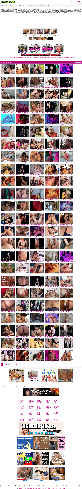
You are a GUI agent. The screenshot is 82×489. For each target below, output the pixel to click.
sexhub (55, 403)
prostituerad (31, 403)
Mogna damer (66, 59)
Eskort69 (16, 59)
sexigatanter (48, 408)
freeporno (31, 400)
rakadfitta (39, 408)
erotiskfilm (31, 405)
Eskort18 (68, 57)
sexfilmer (55, 408)
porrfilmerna (31, 413)
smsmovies (22, 408)
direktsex (21, 402)
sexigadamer (56, 400)
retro (30, 407)
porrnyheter (48, 420)
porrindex (39, 419)
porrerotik (39, 415)
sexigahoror (56, 397)
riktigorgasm (39, 401)
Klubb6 (66, 57)
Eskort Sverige (49, 57)
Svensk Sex (48, 59)
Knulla (54, 59)
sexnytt (47, 401)
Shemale (78, 1)
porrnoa (47, 409)
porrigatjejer (31, 418)
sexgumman (56, 406)
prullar (38, 397)
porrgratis (31, 409)
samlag (38, 403)
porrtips (38, 406)
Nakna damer (62, 59)
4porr (30, 402)
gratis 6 (21, 400)
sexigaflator (56, 399)
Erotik (37, 59)
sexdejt (21, 413)
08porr (47, 397)
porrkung (55, 418)
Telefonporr (39, 57)
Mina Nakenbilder (44, 57)
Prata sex (27, 57)
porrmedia (56, 413)
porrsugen (22, 415)
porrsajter (47, 412)
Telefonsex (21, 57)
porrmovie (56, 412)
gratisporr (22, 397)
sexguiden (56, 407)
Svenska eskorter (55, 57)
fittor (21, 401)
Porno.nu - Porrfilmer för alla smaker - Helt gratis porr (41, 40)
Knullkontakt (34, 59)
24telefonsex (31, 401)
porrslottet (39, 420)
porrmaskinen (56, 415)
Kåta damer (71, 59)
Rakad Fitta (44, 59)
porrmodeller (22, 406)
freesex (21, 407)
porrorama (48, 419)
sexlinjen (47, 403)
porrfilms (30, 412)
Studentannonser (26, 59)
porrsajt (21, 414)
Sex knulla (48, 405)
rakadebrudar (39, 399)
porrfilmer (31, 415)
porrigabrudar (22, 418)
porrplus (47, 418)
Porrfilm (38, 409)
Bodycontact (72, 57)
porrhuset (22, 419)
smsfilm (30, 399)
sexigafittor (48, 400)
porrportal (47, 414)
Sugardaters (57, 59)
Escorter (30, 59)
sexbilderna (31, 397)
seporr (47, 399)
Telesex (25, 57)
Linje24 (11, 57)
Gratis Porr (40, 59)
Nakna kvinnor (20, 59)
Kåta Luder (13, 59)
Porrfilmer (51, 59)
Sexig (55, 402)
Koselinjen (31, 57)
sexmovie (47, 402)
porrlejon (21, 403)
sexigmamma (48, 407)
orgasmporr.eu (20, 488)
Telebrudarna (17, 57)
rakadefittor (39, 405)
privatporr (39, 400)
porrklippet (56, 420)
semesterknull (31, 406)
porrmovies (56, 409)
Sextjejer (59, 57)
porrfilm (21, 399)
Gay (75, 1)
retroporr (30, 408)
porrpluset (47, 415)
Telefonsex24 (35, 57)
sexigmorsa (48, 406)
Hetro (71, 1)
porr (54, 414)
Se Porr (55, 401)
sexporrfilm (48, 413)
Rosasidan (63, 57)
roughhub (39, 402)
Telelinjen (13, 57)
